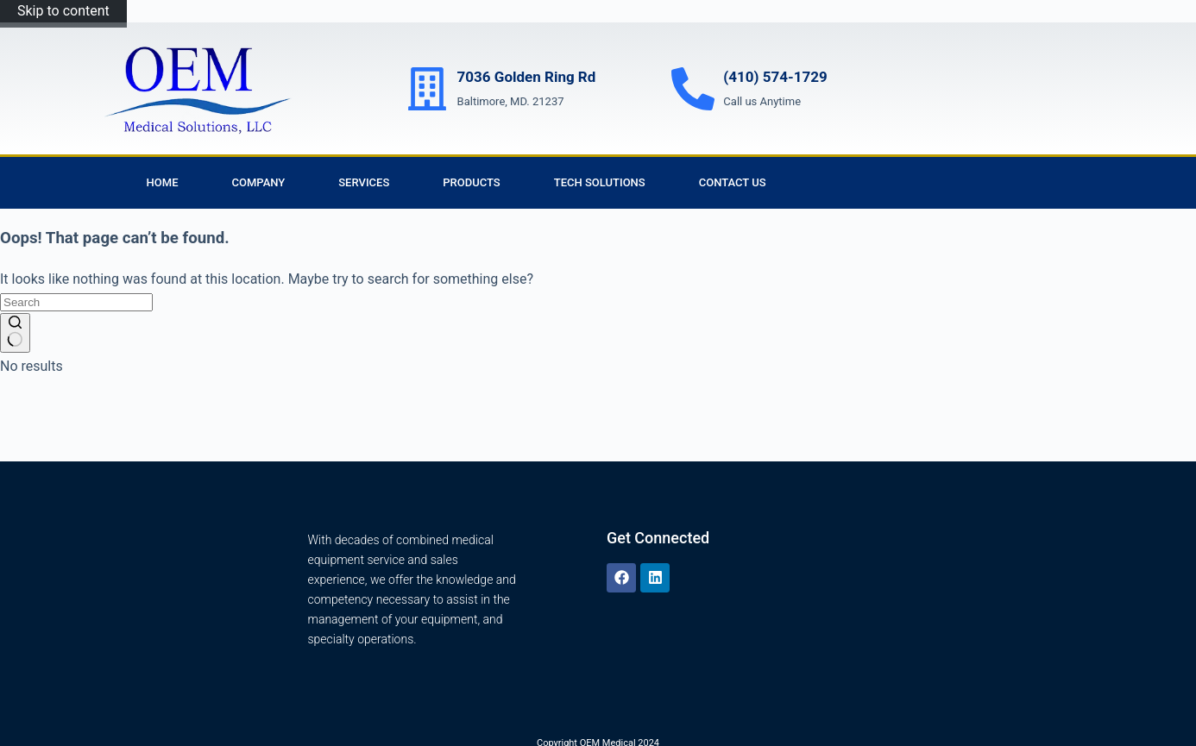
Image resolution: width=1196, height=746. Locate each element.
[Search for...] (76, 302)
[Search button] (15, 333)
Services (363, 182)
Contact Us (732, 182)
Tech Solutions (599, 182)
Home (163, 182)
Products (471, 182)
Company (259, 182)
